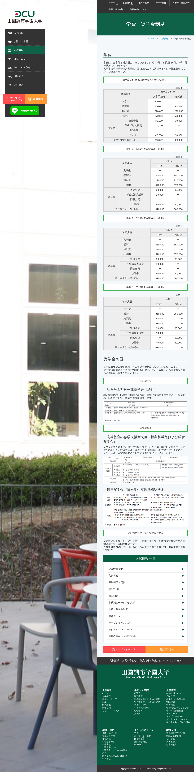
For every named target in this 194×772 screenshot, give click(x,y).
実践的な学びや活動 (175, 733)
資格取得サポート (110, 736)
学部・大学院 (21, 41)
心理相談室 (171, 744)
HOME (151, 38)
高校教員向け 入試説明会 (178, 722)
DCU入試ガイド (173, 693)
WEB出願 (114, 589)
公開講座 (170, 739)
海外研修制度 (140, 741)
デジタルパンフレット (121, 629)
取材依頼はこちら (138, 9)
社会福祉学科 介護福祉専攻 (147, 702)
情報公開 (106, 708)
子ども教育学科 (141, 708)
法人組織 (106, 705)
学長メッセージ (109, 699)
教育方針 (138, 693)
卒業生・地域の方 (181, 3)
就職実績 (106, 744)
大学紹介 (18, 32)
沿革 (104, 702)
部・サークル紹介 (142, 736)
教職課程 (106, 739)
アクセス (18, 84)
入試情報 (18, 50)
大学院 (112, 3)
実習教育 (138, 696)
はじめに (106, 693)
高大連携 (170, 741)
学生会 (137, 733)
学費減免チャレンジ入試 (122, 602)
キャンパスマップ (110, 710)
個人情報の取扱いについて (154, 660)
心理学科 (138, 710)
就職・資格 (20, 58)
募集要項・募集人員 (175, 699)
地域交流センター (174, 736)
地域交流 (18, 76)
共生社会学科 (140, 705)
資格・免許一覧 (109, 733)
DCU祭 (137, 744)
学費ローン (115, 616)
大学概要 (106, 696)
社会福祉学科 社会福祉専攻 (147, 699)
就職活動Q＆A (109, 747)
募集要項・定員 (117, 582)
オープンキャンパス (119, 622)
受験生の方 (143, 3)
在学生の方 (161, 3)
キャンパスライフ (23, 67)
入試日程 (113, 575)
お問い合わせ (129, 660)
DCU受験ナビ (116, 568)
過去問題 (113, 595)
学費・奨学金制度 (118, 609)
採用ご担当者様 (116, 9)
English (126, 3)
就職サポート (108, 741)
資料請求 (114, 660)
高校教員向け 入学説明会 (122, 636)
